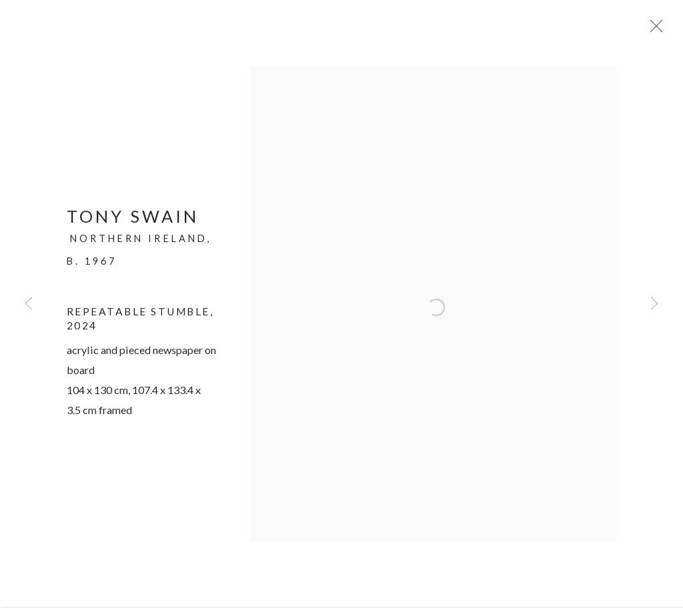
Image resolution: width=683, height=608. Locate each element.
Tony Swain (133, 220)
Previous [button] (28, 304)
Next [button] (654, 304)
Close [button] (654, 30)
